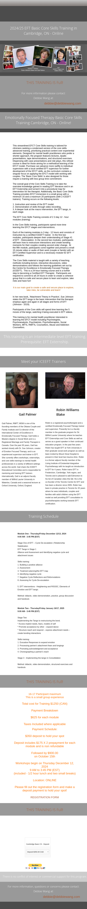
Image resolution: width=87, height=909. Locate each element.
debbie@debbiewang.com (62, 103)
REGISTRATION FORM (45, 797)
